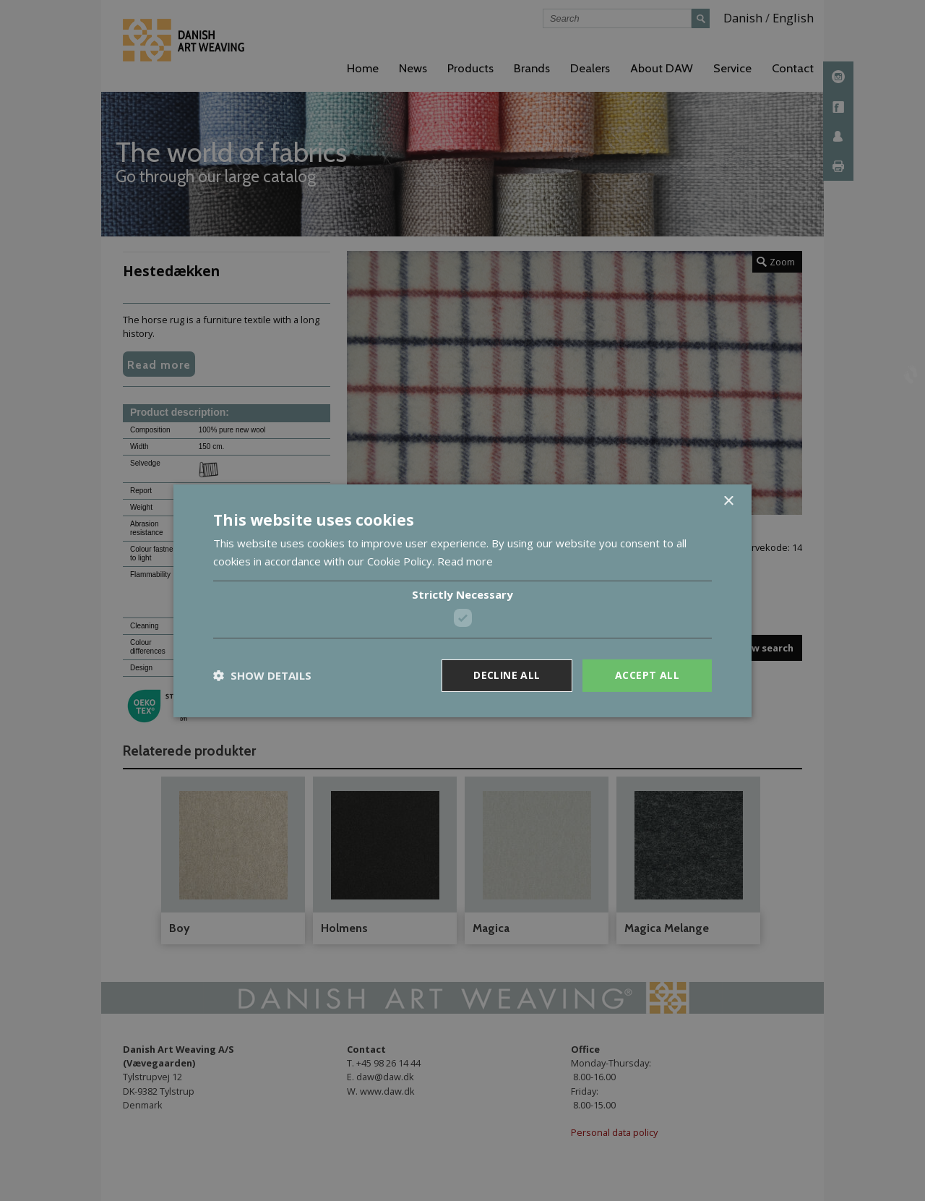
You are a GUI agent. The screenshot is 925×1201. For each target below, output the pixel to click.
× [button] (728, 500)
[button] (262, 675)
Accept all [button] (647, 675)
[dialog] (462, 600)
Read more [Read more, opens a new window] (465, 561)
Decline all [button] (506, 675)
